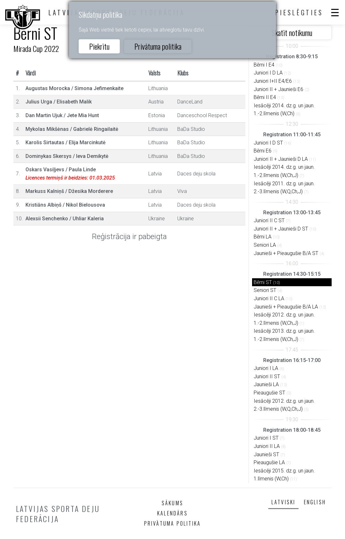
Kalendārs (172, 513)
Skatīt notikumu (291, 32)
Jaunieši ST (266, 454)
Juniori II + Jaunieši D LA (281, 159)
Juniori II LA (267, 446)
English (315, 502)
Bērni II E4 (265, 97)
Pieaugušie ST (269, 393)
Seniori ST (265, 290)
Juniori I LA (266, 368)
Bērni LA (262, 237)
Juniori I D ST (268, 143)
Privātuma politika (157, 46)
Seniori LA (265, 245)
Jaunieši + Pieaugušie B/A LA (286, 307)
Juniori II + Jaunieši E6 (278, 89)
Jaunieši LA (266, 384)
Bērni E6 (262, 151)
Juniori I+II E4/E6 (273, 81)
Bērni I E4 (264, 65)
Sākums (172, 503)
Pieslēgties (299, 12)
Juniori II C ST (269, 220)
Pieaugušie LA (269, 462)
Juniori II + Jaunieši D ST (281, 229)
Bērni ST (263, 282)
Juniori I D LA (268, 73)
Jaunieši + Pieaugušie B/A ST (286, 253)
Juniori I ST (266, 438)
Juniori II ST (267, 376)
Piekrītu (99, 46)
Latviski (283, 502)
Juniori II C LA (269, 298)
